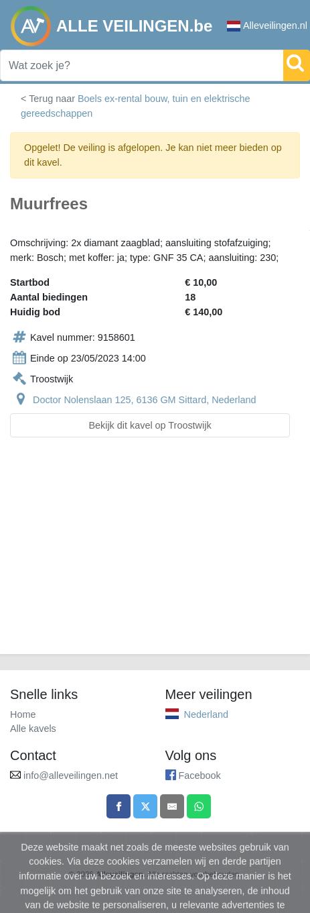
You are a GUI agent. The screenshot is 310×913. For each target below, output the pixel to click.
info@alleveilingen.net (70, 775)
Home (22, 714)
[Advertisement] (155, 553)
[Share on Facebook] (118, 806)
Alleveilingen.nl (267, 26)
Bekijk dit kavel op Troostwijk (149, 425)
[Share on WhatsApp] (199, 806)
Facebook (200, 775)
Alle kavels (33, 728)
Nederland (206, 714)
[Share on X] (145, 806)
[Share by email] (172, 806)
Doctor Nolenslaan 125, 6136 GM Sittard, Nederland (144, 399)
